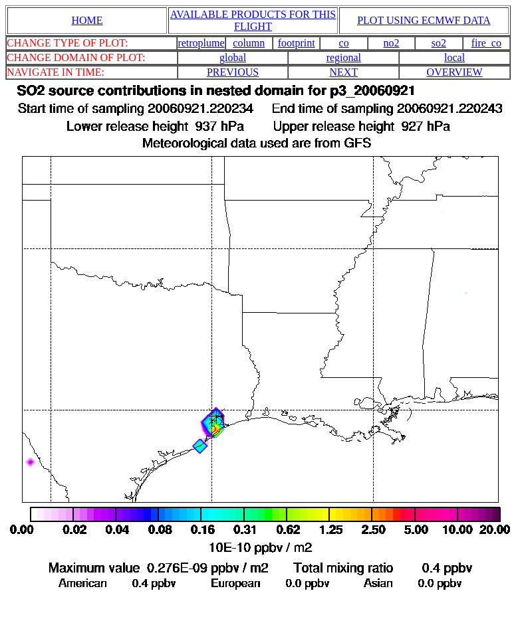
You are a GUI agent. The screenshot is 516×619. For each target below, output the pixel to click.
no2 (392, 42)
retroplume (201, 42)
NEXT (344, 72)
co (344, 42)
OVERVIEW (455, 72)
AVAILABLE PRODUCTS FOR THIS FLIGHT (253, 20)
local (454, 57)
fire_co (486, 42)
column (249, 42)
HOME (86, 20)
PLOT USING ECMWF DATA (424, 20)
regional (343, 57)
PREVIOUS (233, 72)
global (232, 57)
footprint (296, 42)
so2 (439, 42)
